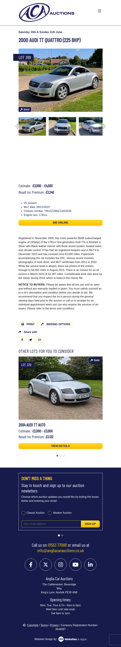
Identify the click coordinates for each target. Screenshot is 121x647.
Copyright (30, 625)
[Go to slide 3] (64, 456)
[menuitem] (32, 126)
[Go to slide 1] (57, 456)
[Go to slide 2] (61, 456)
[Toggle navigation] (99, 11)
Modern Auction (62, 512)
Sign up (90, 523)
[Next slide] (104, 126)
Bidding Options (55, 324)
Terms (44, 625)
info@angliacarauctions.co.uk (60, 550)
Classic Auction (36, 512)
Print (28, 324)
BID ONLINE (60, 222)
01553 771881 (57, 545)
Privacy (54, 625)
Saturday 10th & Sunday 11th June (40, 32)
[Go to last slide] (17, 126)
